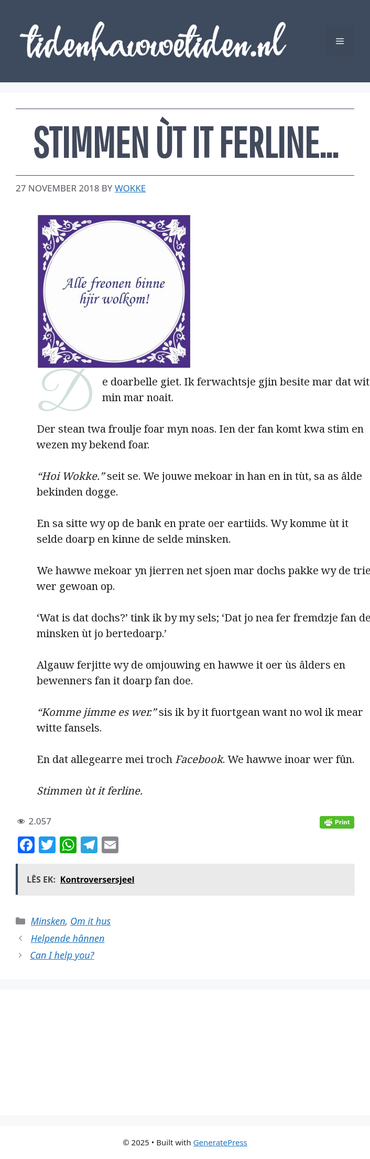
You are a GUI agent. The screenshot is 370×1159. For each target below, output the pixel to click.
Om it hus (90, 921)
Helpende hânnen (68, 938)
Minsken (48, 921)
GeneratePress (220, 1142)
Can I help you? (62, 955)
